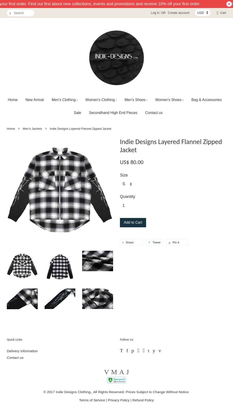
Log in (155, 13)
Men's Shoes (135, 100)
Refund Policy (143, 400)
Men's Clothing (65, 100)
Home (13, 100)
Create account (179, 13)
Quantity (127, 196)
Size (124, 175)
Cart (223, 13)
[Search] (20, 13)
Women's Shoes (169, 100)
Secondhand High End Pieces (113, 113)
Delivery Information (22, 351)
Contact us (153, 113)
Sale (77, 113)
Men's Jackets (32, 128)
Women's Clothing (101, 100)
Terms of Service (92, 400)
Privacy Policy (118, 400)
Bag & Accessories (206, 100)
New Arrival (34, 100)
